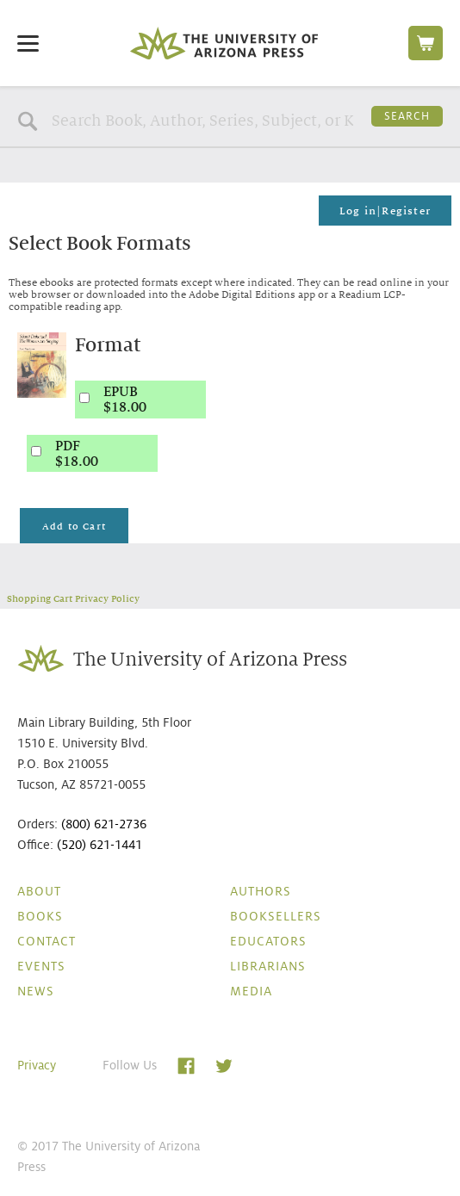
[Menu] (28, 42)
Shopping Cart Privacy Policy (73, 598)
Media (251, 991)
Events (41, 966)
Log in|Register (385, 211)
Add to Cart (74, 526)
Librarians (268, 966)
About (39, 891)
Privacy (36, 1065)
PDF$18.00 (76, 453)
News (35, 991)
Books (40, 916)
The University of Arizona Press (224, 43)
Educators (268, 941)
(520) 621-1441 (99, 845)
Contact (46, 941)
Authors (260, 891)
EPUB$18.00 (124, 399)
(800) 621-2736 (103, 824)
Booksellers (275, 916)
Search (407, 116)
